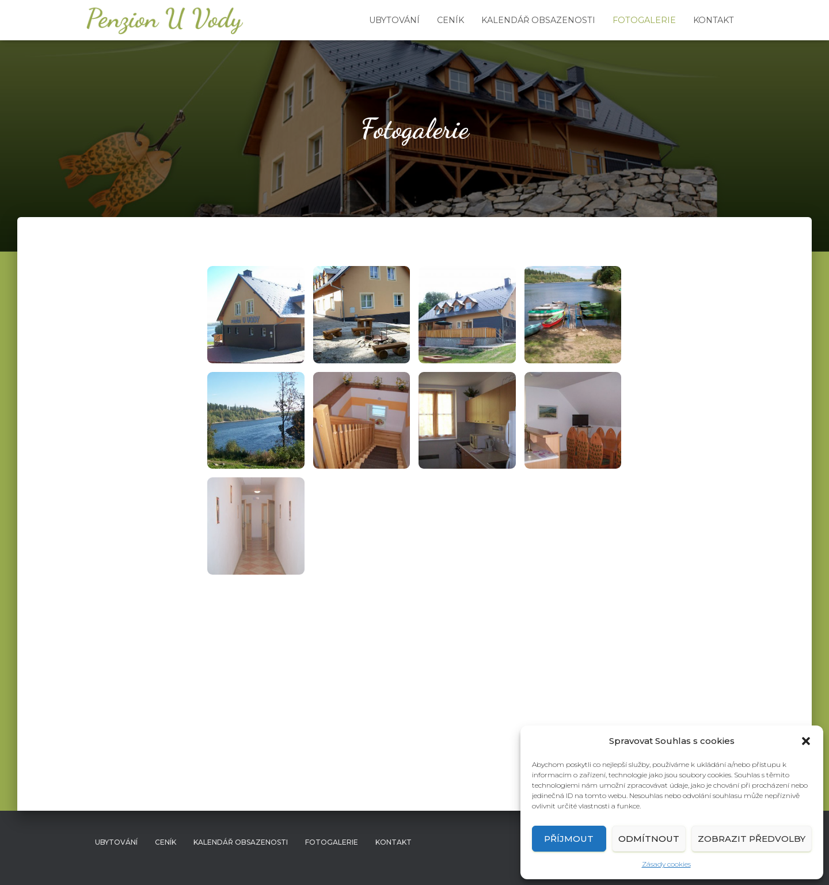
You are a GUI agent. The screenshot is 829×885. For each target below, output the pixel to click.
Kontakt (713, 20)
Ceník (450, 20)
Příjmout (569, 838)
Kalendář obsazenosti (538, 20)
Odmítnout (648, 838)
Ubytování (394, 20)
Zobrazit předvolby (751, 838)
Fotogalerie (644, 20)
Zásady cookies (666, 864)
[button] (806, 741)
